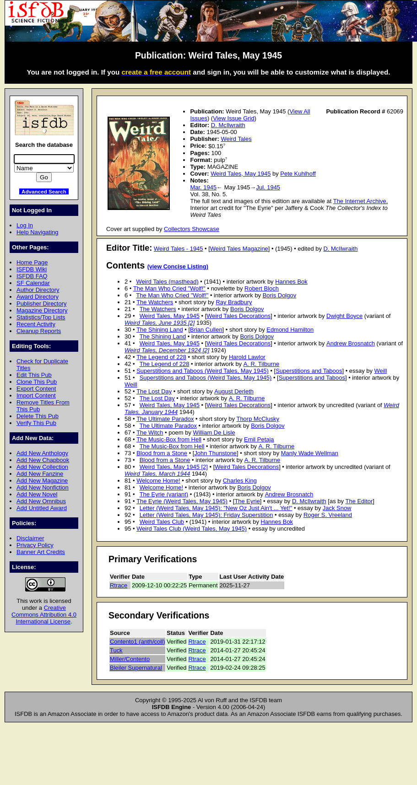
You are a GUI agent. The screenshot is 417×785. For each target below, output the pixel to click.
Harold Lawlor (247, 357)
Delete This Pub (37, 416)
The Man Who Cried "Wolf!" (169, 288)
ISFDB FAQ (32, 276)
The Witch (149, 432)
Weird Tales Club (162, 521)
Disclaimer (30, 538)
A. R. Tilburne (261, 363)
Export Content (36, 388)
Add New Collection (42, 466)
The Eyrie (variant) (164, 494)
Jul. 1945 (268, 187)
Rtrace (118, 585)
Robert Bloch (261, 288)
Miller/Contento (130, 659)
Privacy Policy (35, 545)
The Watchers (154, 302)
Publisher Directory (41, 303)
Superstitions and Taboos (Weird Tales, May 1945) (202, 370)
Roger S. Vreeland (327, 514)
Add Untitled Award (41, 508)
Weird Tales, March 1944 (157, 473)
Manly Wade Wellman (309, 453)
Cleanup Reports (38, 331)
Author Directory (38, 289)
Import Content (36, 395)
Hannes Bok (291, 281)
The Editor (359, 501)
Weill (380, 370)
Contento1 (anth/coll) (137, 641)
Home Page (32, 262)
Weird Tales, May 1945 (241, 173)
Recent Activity (35, 324)
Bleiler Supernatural (136, 667)
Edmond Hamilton (290, 329)
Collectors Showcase (191, 229)
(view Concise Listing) (177, 266)
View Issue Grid (233, 118)
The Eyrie (247, 501)
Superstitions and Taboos (309, 370)
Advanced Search (44, 191)
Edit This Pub (34, 374)
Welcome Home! (158, 480)
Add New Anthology (42, 453)
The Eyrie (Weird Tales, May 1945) (181, 501)
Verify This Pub (36, 422)
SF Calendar (33, 283)
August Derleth (234, 391)
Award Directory (37, 296)
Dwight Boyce (344, 315)
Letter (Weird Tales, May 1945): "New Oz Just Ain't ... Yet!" (216, 508)
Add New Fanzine (39, 473)
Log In (24, 225)
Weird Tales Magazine (239, 248)
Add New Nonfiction (42, 487)
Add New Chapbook (42, 460)
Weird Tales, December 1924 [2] (167, 350)
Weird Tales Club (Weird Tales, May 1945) (191, 528)
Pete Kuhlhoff (298, 173)
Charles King (240, 480)
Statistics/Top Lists (40, 317)
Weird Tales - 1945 (178, 248)
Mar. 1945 (203, 187)
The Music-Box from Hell (168, 439)
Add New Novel (36, 494)
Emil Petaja (259, 439)
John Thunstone (215, 453)
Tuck (116, 650)
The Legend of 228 (161, 357)
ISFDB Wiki (31, 269)
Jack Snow (337, 508)
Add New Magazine (42, 480)
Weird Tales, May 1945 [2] (174, 466)
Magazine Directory (42, 310)
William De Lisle (214, 432)
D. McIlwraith (228, 125)
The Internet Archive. (360, 201)
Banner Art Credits (40, 551)
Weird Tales (236, 138)
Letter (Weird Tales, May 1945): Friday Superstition (206, 514)
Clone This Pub (36, 381)
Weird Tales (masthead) (167, 281)
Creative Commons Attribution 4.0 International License (43, 614)
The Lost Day (154, 391)
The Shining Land (159, 329)
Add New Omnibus (41, 501)
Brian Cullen (206, 329)
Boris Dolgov (279, 295)
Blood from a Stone (161, 453)
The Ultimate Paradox (165, 418)
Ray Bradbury (234, 302)
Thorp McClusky (258, 418)
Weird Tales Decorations (238, 315)
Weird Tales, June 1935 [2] (160, 322)
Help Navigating (37, 232)
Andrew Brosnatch (350, 343)
